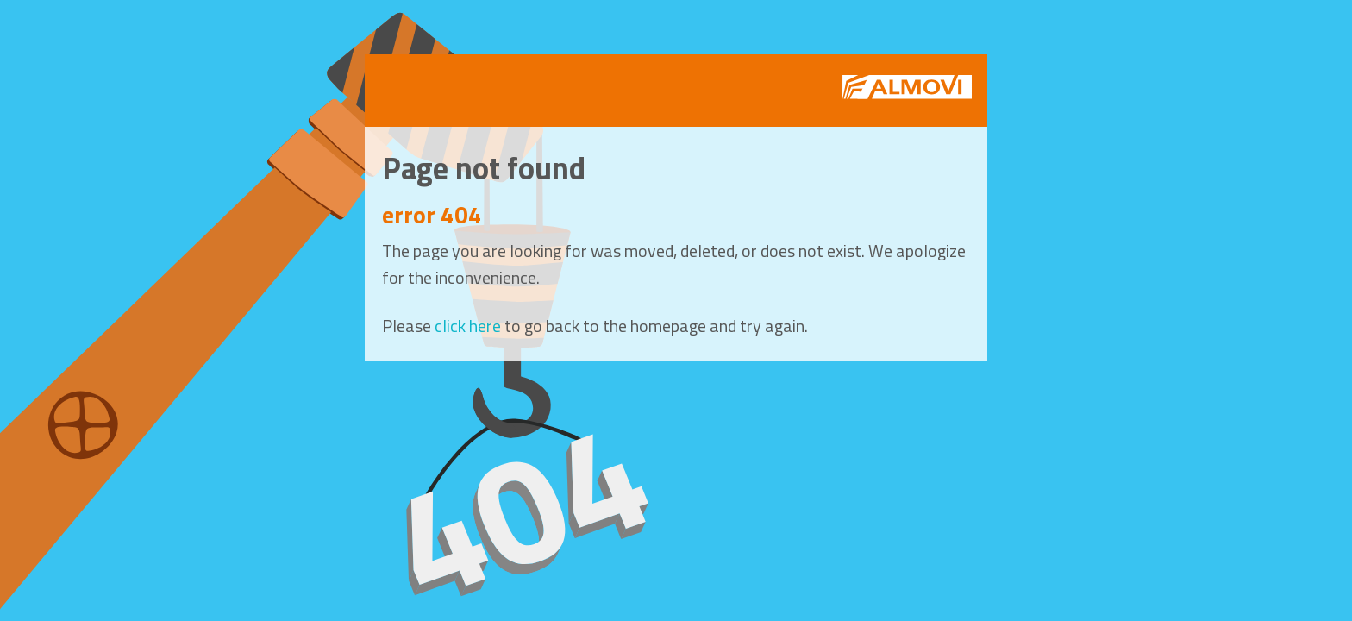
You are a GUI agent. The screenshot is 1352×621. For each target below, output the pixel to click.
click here (468, 325)
